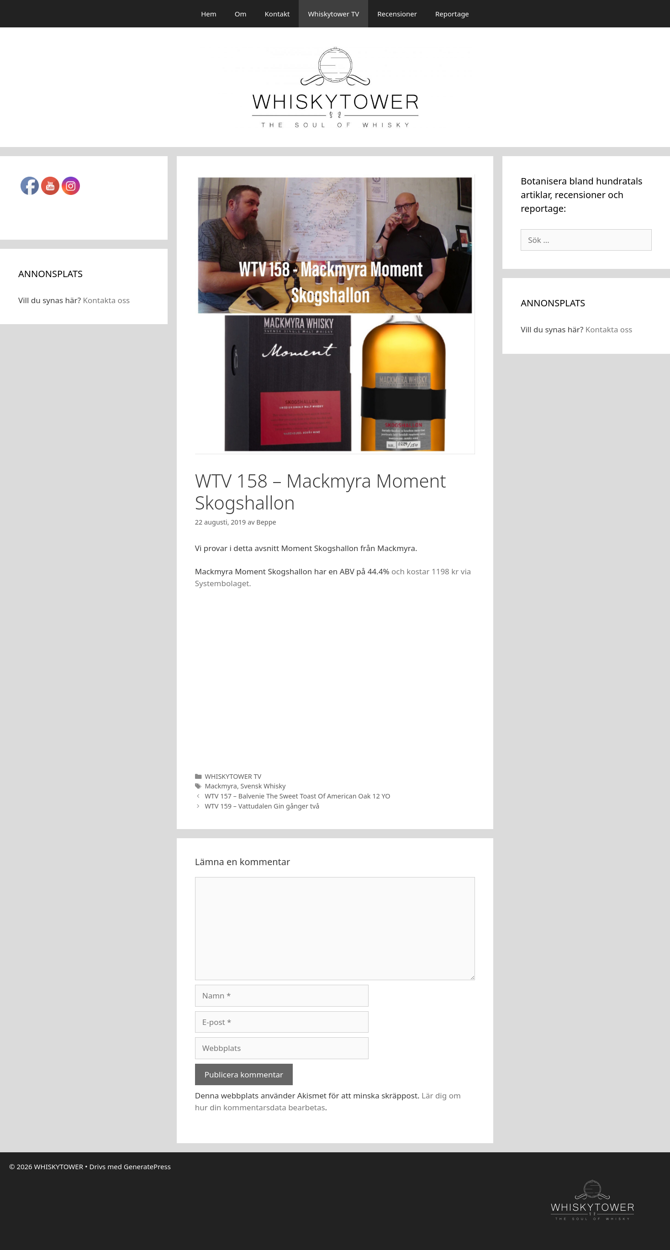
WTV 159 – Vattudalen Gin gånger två (262, 806)
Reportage (452, 13)
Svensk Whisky (263, 786)
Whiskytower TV (333, 13)
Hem (208, 13)
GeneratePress (147, 1166)
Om (241, 13)
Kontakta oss (106, 300)
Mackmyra (221, 786)
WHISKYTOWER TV (233, 776)
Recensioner (397, 13)
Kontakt (277, 13)
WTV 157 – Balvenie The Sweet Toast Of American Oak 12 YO (297, 796)
